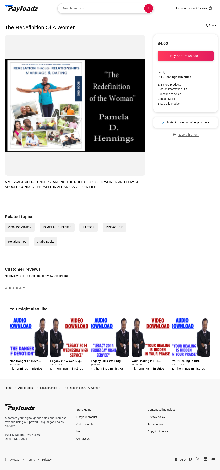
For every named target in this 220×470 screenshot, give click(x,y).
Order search (84, 424)
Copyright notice (158, 431)
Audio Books (45, 241)
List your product (86, 417)
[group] (29, 343)
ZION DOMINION (20, 227)
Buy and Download (185, 56)
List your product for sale (194, 8)
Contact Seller (166, 98)
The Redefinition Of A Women (81, 387)
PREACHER (114, 227)
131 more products (169, 84)
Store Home (83, 409)
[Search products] (148, 8)
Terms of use (156, 424)
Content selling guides (161, 409)
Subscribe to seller (169, 94)
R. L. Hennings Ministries (174, 77)
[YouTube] (213, 459)
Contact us (83, 438)
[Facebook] (190, 459)
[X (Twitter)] (198, 459)
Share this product (169, 103)
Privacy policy (156, 417)
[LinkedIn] (205, 459)
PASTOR (89, 227)
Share (210, 25)
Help (79, 431)
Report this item (186, 134)
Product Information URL (173, 89)
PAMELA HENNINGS (57, 227)
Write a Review (15, 287)
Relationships (17, 241)
